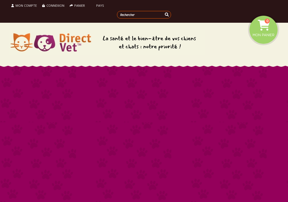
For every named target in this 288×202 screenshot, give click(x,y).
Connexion (53, 5)
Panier (77, 5)
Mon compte (24, 5)
